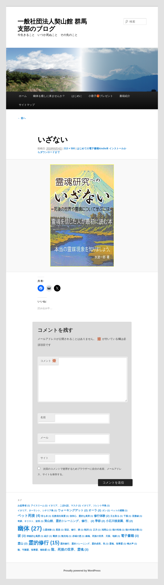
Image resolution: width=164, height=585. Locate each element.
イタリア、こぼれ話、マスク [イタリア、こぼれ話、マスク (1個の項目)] (64, 505)
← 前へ (22, 118)
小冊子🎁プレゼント (100, 96)
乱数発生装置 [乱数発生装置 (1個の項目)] (60, 516)
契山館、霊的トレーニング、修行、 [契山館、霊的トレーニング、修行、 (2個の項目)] (69, 521)
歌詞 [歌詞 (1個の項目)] (88, 529)
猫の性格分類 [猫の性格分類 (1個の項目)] (133, 529)
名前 (43, 417)
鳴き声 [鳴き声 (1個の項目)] (132, 543)
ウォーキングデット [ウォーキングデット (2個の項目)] (73, 510)
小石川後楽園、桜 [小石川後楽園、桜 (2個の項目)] (119, 521)
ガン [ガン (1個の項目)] (106, 510)
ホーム (23, 96)
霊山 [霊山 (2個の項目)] (22, 543)
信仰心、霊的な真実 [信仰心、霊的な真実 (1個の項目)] (81, 516)
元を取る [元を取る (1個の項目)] (116, 516)
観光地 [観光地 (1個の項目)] (66, 536)
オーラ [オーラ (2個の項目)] (94, 510)
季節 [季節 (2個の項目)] (100, 521)
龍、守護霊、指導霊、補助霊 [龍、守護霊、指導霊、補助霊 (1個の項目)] (34, 550)
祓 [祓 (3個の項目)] (22, 535)
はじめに (76, 96)
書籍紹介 (124, 96)
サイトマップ (27, 104)
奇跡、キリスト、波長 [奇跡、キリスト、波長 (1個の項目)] (30, 521)
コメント (48, 361)
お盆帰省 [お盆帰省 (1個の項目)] (24, 505)
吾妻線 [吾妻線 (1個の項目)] (137, 516)
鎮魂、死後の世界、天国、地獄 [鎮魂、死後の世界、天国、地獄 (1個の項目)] (102, 536)
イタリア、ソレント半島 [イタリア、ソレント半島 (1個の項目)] (96, 505)
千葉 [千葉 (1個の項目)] (127, 516)
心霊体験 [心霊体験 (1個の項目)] (49, 529)
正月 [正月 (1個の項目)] (97, 529)
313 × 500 (69, 148)
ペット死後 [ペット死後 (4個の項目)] (29, 516)
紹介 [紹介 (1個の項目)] (48, 536)
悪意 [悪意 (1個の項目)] (60, 529)
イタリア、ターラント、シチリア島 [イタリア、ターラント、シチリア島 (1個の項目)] (37, 510)
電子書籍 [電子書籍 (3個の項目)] (130, 535)
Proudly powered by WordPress (82, 570)
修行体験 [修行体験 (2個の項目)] (101, 515)
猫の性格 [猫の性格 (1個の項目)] (118, 529)
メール (44, 437)
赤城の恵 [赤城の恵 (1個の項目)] (78, 536)
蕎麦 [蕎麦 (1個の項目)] (56, 536)
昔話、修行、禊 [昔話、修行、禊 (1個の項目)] (73, 529)
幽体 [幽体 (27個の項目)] (30, 528)
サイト (44, 457)
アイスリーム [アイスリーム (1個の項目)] (39, 505)
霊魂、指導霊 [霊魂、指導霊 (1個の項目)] (117, 543)
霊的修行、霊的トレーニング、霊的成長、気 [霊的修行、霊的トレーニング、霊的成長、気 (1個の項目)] (84, 543)
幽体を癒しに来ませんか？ (49, 96)
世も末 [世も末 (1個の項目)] (46, 516)
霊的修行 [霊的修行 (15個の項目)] (43, 542)
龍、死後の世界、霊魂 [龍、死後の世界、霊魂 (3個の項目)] (69, 549)
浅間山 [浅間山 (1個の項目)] (107, 529)
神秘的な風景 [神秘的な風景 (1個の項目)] (35, 536)
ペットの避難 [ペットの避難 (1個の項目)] (119, 510)
